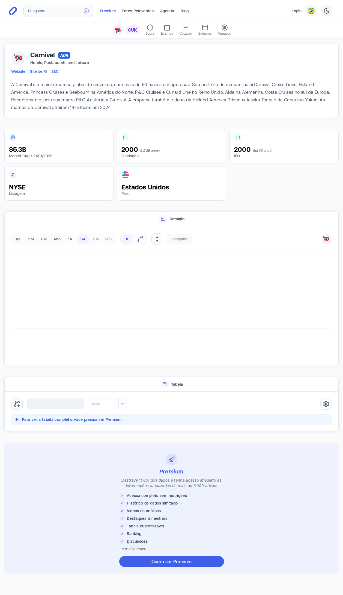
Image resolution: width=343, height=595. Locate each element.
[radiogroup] (63, 239)
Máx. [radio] (109, 239)
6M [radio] (44, 239)
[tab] (171, 219)
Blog (185, 11)
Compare (180, 239)
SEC (55, 71)
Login (297, 11)
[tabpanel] (171, 296)
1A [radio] (70, 239)
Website (18, 71)
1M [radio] (18, 239)
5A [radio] (83, 239)
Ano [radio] (57, 239)
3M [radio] (31, 239)
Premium (108, 11)
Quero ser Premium (171, 561)
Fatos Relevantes (138, 11)
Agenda (167, 11)
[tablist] (171, 219)
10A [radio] (96, 239)
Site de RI (38, 71)
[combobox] (58, 11)
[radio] (127, 239)
